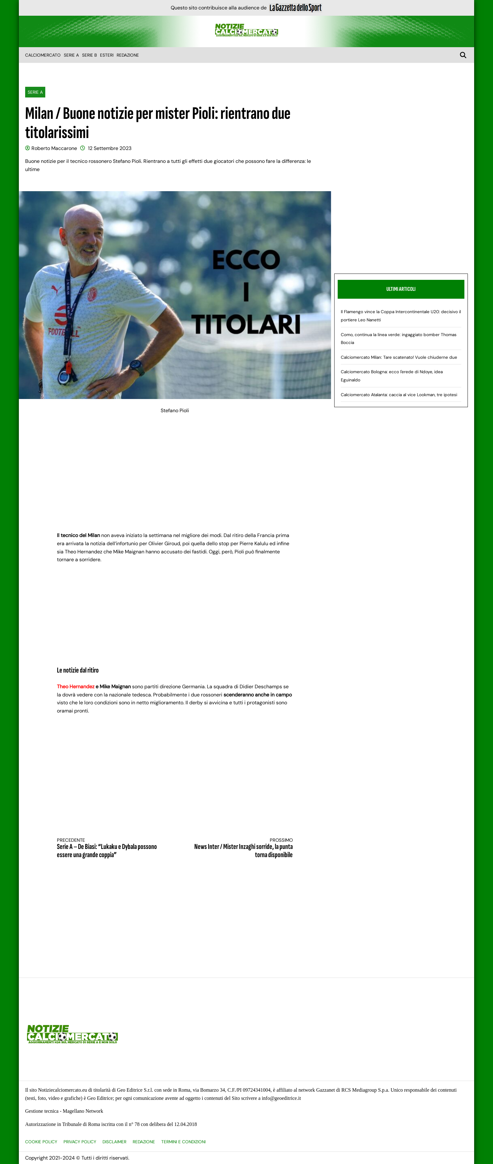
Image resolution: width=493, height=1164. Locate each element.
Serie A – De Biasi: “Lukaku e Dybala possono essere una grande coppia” (110, 848)
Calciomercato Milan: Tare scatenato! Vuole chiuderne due (399, 357)
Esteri (107, 55)
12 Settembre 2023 (109, 148)
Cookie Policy (41, 1142)
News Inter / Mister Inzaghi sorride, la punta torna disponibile (240, 848)
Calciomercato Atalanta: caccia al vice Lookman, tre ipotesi (399, 394)
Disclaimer (114, 1142)
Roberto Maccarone (54, 148)
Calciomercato (43, 55)
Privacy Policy (80, 1142)
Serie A (71, 55)
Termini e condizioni (183, 1142)
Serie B (89, 55)
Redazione (128, 55)
